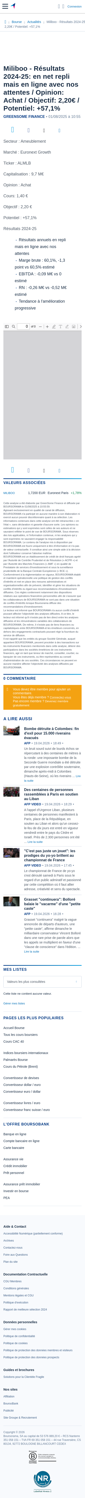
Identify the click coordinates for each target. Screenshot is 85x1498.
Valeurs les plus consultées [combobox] (26, 981)
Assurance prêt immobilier (21, 1184)
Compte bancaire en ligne (21, 1141)
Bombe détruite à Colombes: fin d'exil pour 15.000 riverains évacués (51, 733)
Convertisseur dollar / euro (22, 1085)
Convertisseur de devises (21, 1078)
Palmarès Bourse (15, 1060)
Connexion (75, 6)
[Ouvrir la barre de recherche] (59, 6)
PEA (6, 1198)
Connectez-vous (60, 697)
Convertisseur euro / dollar (22, 1091)
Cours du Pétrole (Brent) (20, 1066)
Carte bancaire (13, 1148)
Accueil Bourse (13, 1028)
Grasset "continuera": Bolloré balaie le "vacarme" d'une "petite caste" (52, 903)
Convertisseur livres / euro (21, 1103)
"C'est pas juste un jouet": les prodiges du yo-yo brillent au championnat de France (49, 855)
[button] (5, 6)
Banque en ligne (14, 1134)
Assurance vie (13, 1159)
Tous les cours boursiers (20, 1035)
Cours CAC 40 (13, 1041)
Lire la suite (35, 842)
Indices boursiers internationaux (25, 1053)
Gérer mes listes (14, 1003)
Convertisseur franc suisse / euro (26, 1110)
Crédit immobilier (15, 1166)
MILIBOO (9, 493)
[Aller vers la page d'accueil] (13, 6)
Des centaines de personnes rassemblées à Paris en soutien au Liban (51, 794)
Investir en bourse (16, 1191)
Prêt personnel (13, 1173)
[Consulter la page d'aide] (63, 6)
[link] (33, 1233)
